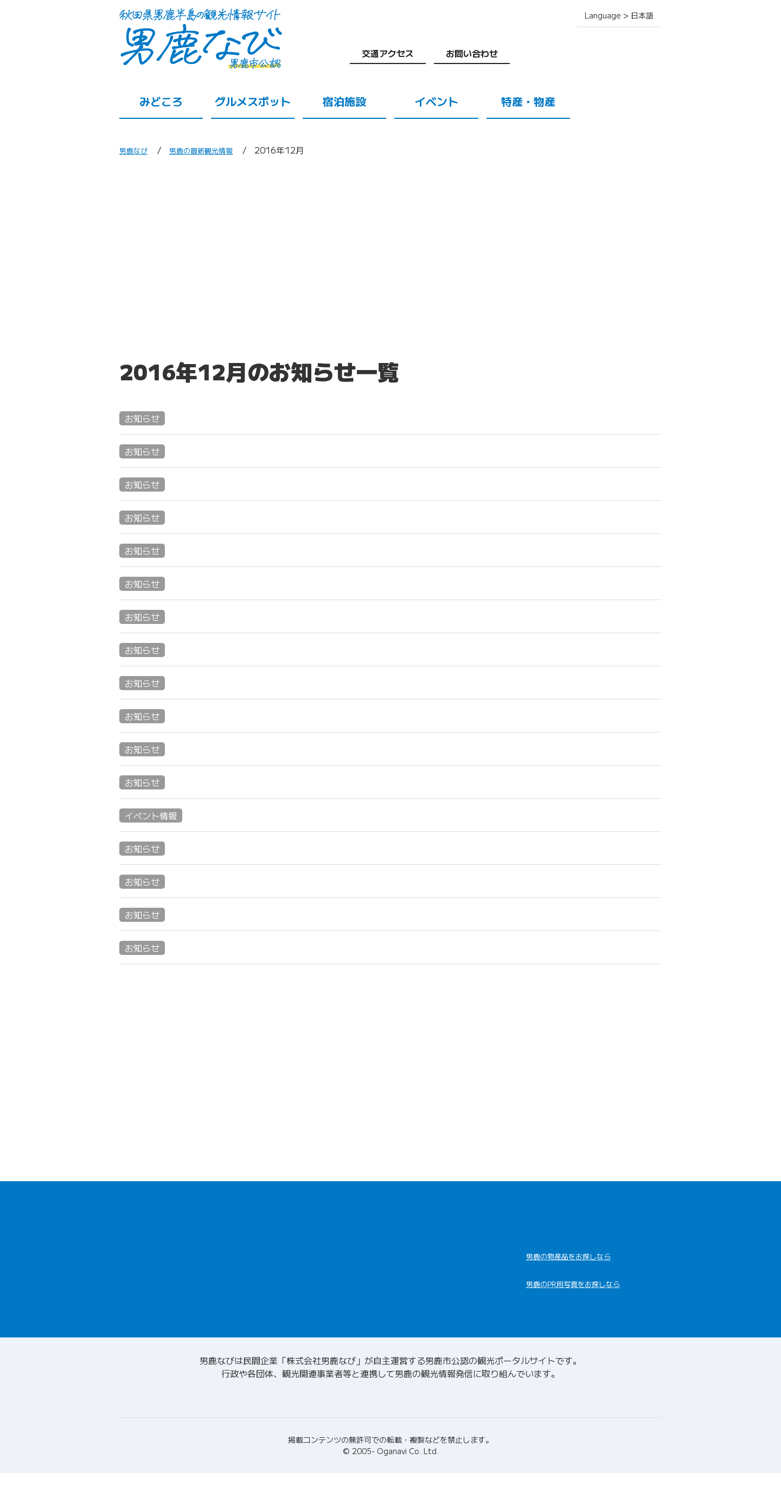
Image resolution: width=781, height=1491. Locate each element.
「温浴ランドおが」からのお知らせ (231, 616)
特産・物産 (528, 101)
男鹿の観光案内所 (429, 1255)
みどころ (161, 101)
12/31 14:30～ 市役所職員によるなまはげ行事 (262, 550)
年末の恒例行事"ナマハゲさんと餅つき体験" (253, 748)
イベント (436, 101)
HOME (134, 1213)
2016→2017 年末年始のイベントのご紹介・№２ (268, 450)
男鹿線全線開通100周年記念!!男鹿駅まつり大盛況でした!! (286, 583)
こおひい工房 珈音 (190, 947)
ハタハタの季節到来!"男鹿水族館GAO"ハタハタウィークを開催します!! (319, 914)
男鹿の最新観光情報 (215, 149)
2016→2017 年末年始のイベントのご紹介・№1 (266, 484)
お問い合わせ (472, 53)
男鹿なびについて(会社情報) (390, 1412)
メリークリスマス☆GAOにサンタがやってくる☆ (274, 815)
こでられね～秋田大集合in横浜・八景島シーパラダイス (279, 417)
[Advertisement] (390, 257)
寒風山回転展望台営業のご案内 (221, 848)
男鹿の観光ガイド (429, 1281)
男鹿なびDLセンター (587, 1305)
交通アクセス (388, 53)
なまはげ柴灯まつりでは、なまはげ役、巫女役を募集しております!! (311, 517)
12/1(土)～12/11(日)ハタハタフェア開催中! (255, 781)
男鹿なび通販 (568, 1263)
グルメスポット (253, 101)
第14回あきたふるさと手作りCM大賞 (236, 682)
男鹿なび (136, 149)
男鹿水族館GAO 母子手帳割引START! (241, 881)
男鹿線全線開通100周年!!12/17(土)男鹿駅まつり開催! (279, 715)
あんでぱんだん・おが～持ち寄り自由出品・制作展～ (275, 649)
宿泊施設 (344, 101)
